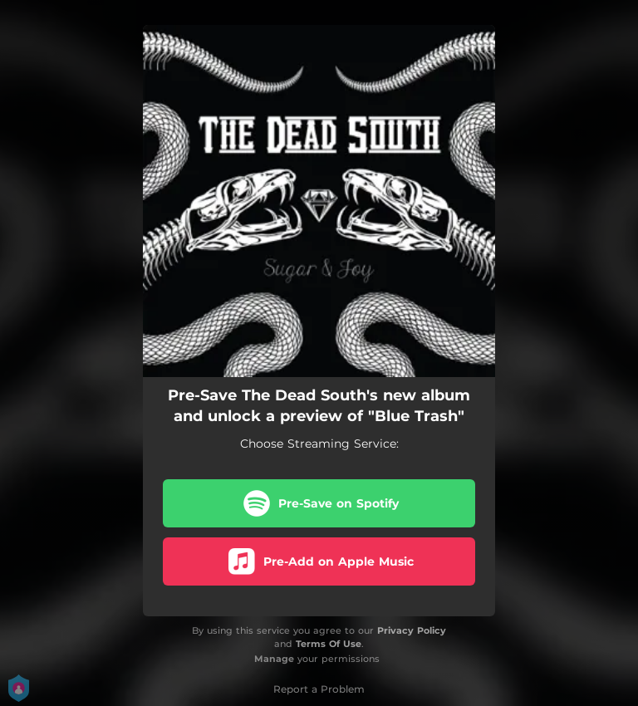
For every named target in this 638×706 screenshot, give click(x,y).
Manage (274, 658)
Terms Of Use (328, 644)
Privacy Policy (411, 630)
